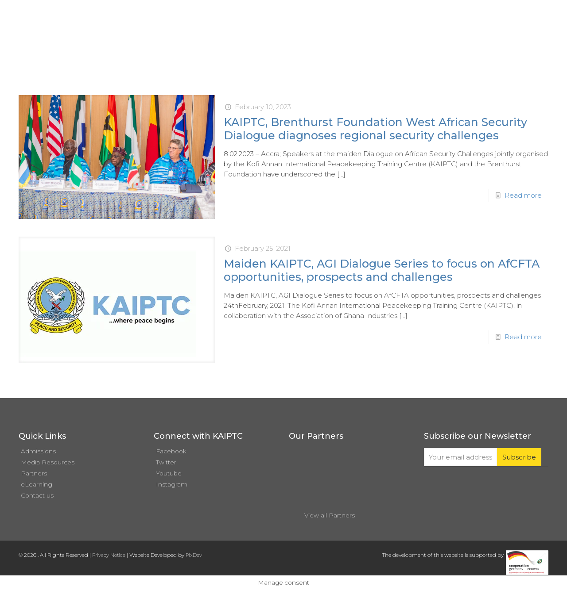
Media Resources (47, 462)
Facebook (171, 451)
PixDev (194, 555)
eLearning (36, 484)
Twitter (166, 462)
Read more (523, 195)
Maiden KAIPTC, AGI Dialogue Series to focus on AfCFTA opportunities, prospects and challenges (382, 270)
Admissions (38, 451)
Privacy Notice (108, 555)
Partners (34, 473)
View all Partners (329, 515)
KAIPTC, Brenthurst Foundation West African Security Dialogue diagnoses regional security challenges (375, 128)
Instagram (171, 484)
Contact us (37, 495)
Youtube (169, 473)
